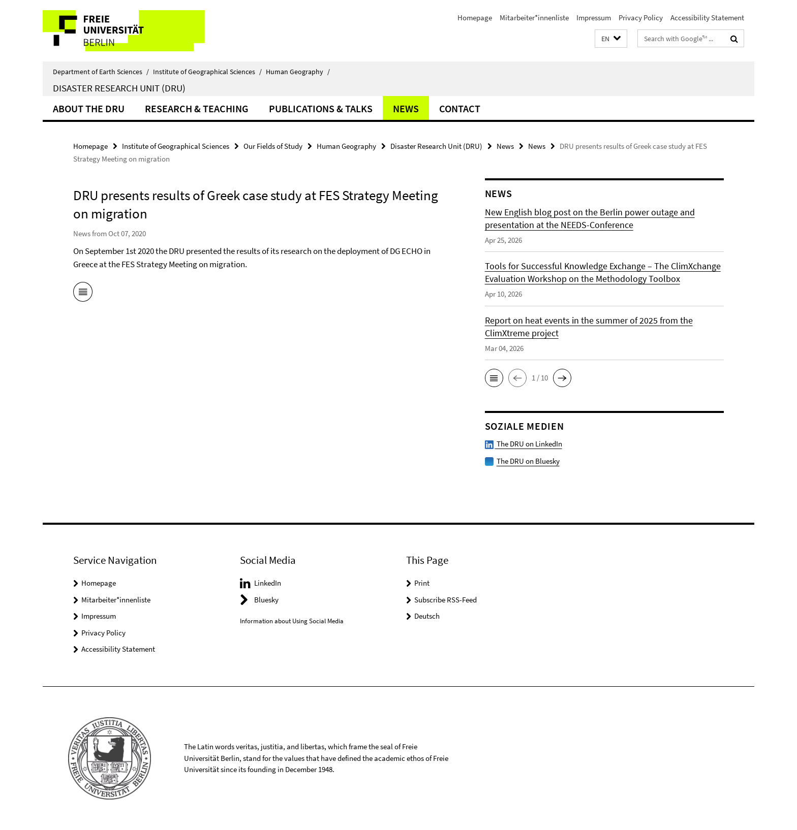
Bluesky (266, 599)
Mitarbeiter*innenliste (534, 17)
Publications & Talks (321, 108)
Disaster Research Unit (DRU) (119, 88)
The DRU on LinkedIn (523, 444)
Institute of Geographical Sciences (207, 71)
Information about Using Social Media (292, 621)
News (406, 108)
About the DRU (89, 108)
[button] (611, 38)
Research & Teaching (197, 108)
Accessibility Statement (707, 17)
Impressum (593, 17)
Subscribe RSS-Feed (445, 599)
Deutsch (427, 616)
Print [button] (422, 583)
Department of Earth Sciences (101, 71)
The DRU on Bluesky (528, 461)
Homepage (474, 17)
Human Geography (298, 71)
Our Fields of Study (272, 146)
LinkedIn (267, 583)
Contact (459, 108)
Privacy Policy (641, 17)
